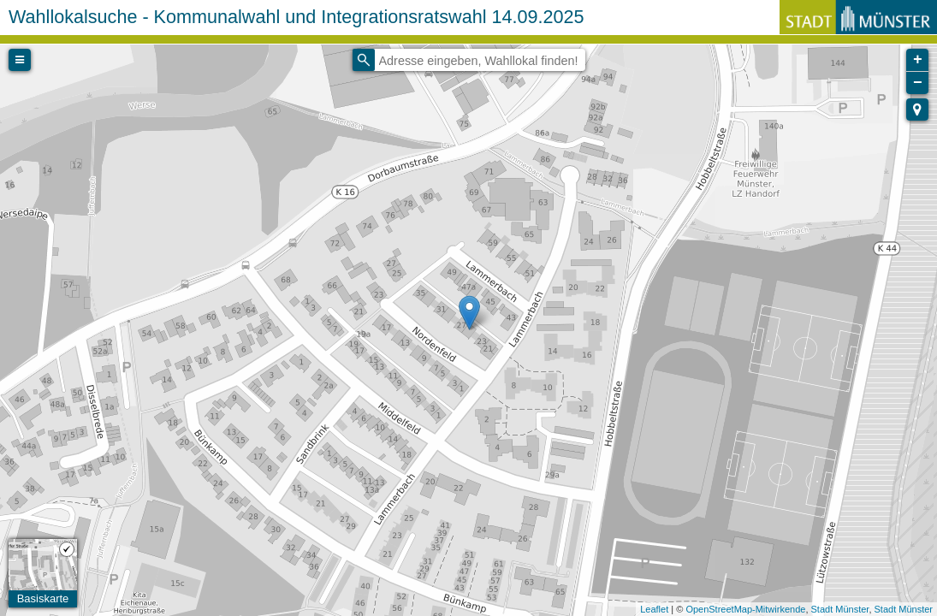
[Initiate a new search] (364, 60)
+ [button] (917, 60)
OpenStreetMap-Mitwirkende (745, 609)
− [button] (917, 83)
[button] (917, 109)
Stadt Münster (840, 609)
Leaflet (654, 609)
